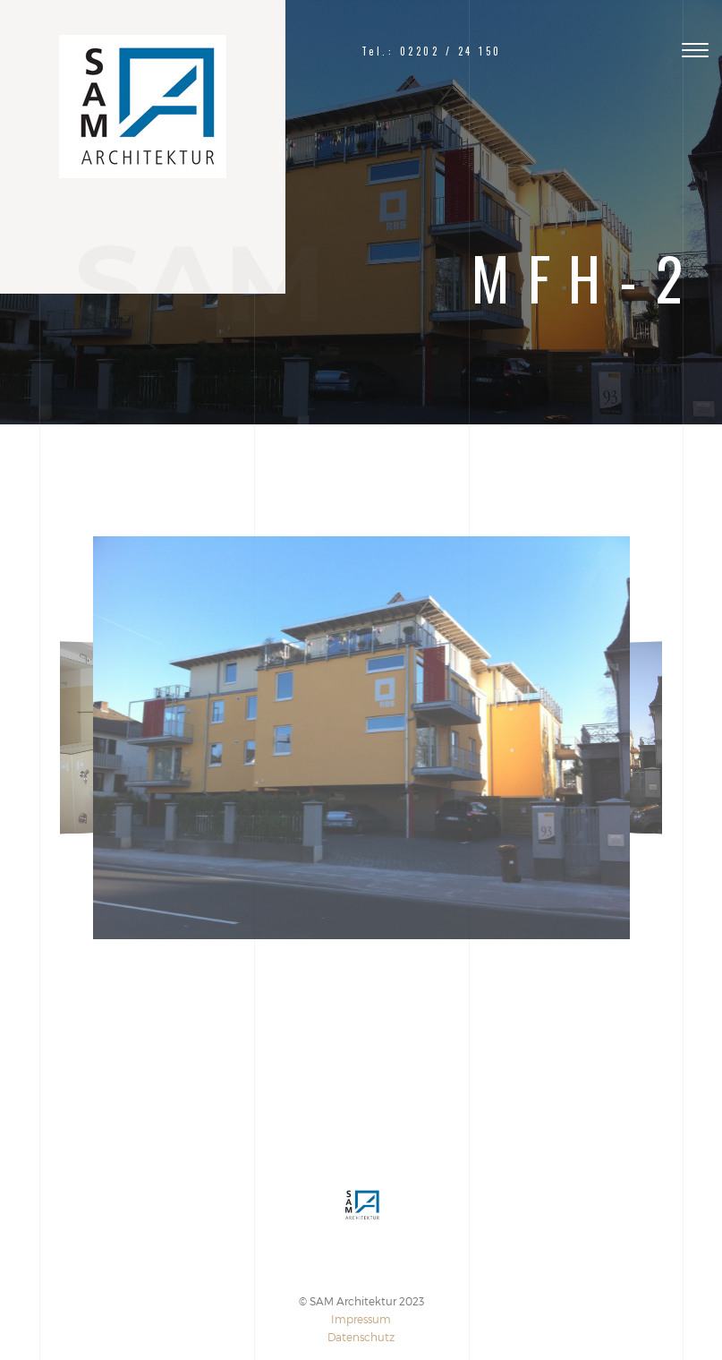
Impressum (361, 1319)
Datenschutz (361, 1336)
